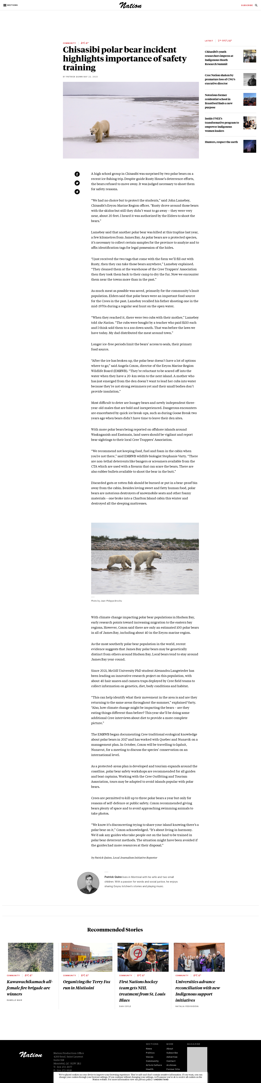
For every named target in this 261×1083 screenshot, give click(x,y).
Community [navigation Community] (152, 1061)
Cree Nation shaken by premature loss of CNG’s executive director (220, 79)
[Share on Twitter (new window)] (77, 183)
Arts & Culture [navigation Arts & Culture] (154, 1065)
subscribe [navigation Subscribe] (247, 6)
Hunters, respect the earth (221, 142)
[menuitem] (247, 5)
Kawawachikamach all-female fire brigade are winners (30, 988)
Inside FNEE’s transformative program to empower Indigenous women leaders (222, 124)
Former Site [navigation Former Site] (173, 1069)
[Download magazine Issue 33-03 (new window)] (197, 1062)
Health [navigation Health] (149, 1069)
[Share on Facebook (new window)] (77, 174)
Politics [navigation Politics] (150, 1053)
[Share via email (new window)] (77, 191)
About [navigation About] (169, 1049)
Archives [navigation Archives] (171, 1065)
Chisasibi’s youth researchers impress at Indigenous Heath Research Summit (219, 58)
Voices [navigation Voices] (149, 1057)
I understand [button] (161, 1080)
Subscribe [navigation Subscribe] (172, 1053)
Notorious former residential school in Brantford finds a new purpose (219, 101)
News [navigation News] (149, 1049)
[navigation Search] (256, 6)
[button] (10, 5)
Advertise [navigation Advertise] (171, 1057)
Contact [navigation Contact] (170, 1061)
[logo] (130, 7)
